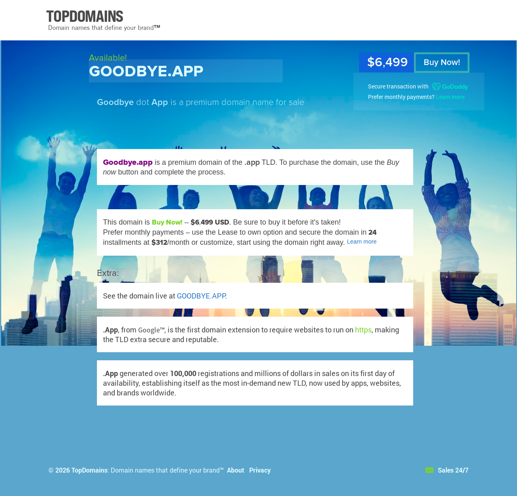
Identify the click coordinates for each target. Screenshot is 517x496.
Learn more (450, 97)
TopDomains (89, 470)
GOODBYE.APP (201, 296)
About (235, 470)
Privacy (260, 470)
